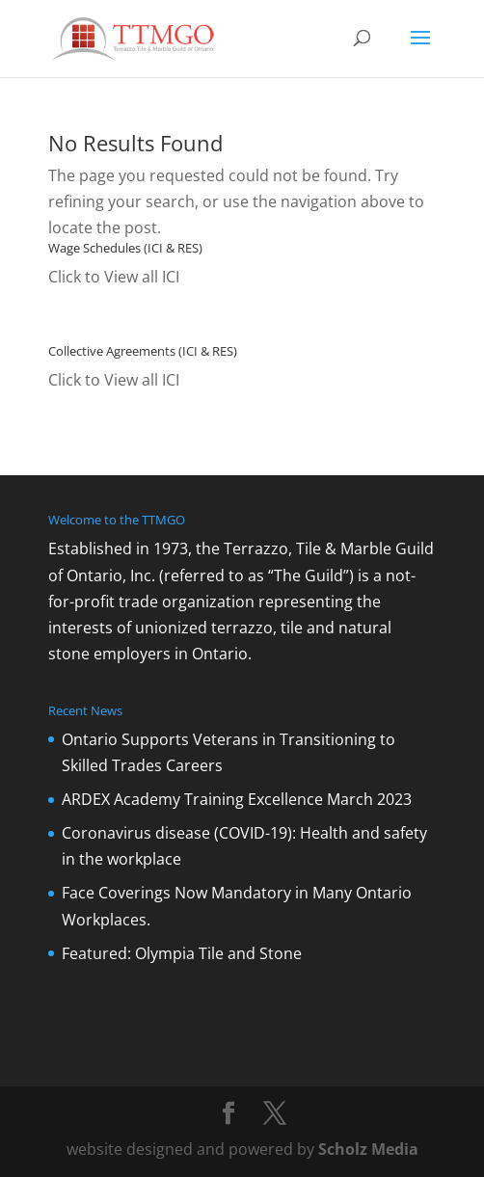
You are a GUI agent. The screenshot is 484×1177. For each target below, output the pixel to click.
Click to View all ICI (113, 276)
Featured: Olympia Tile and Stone (182, 953)
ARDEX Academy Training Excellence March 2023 (237, 799)
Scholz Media (368, 1149)
